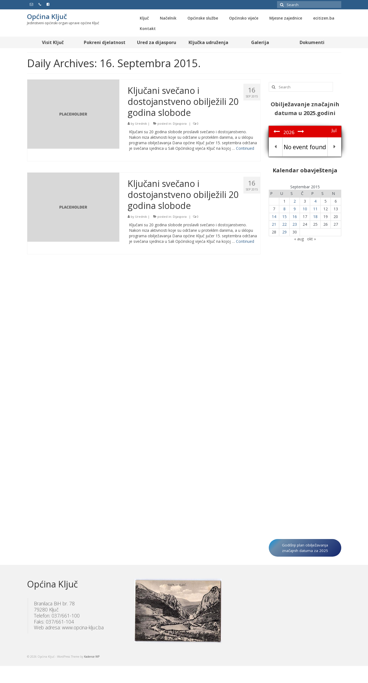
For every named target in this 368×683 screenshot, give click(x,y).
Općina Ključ (47, 16)
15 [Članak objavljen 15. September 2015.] (284, 216)
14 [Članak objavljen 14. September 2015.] (274, 216)
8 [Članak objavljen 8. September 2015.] (284, 208)
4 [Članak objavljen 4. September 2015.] (315, 201)
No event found (305, 147)
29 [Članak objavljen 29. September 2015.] (284, 232)
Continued (245, 148)
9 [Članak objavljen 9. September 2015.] (295, 208)
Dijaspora (180, 123)
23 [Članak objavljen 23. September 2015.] (294, 224)
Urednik (141, 123)
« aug (299, 238)
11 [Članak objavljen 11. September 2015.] (315, 208)
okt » (311, 238)
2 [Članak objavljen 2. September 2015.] (295, 201)
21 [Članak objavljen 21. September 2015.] (274, 224)
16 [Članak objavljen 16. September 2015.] (294, 216)
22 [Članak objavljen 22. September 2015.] (284, 224)
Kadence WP (92, 656)
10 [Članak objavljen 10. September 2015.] (305, 208)
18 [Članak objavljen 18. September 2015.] (315, 216)
